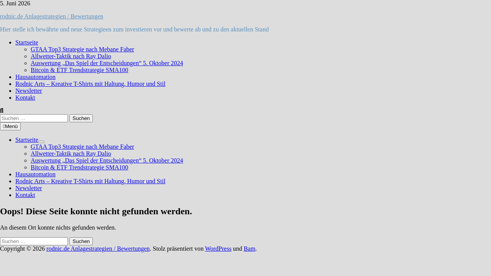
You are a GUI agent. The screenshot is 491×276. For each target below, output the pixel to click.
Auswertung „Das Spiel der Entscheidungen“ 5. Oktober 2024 (107, 63)
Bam (249, 248)
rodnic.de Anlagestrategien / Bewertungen (51, 16)
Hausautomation (35, 77)
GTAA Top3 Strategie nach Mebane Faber (82, 49)
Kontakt (25, 97)
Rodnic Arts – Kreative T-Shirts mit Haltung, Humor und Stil (90, 83)
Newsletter (28, 90)
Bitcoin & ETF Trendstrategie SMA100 (79, 70)
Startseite (26, 42)
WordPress (218, 248)
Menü (10, 126)
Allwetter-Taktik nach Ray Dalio (71, 56)
